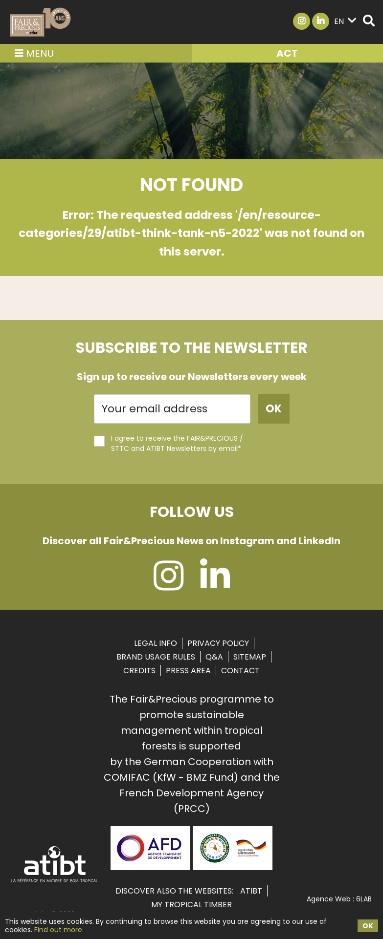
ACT (287, 53)
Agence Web (329, 899)
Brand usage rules (155, 656)
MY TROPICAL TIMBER (191, 904)
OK (367, 926)
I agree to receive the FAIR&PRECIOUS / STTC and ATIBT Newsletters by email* (168, 443)
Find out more (58, 930)
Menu (34, 53)
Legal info (155, 643)
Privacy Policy (218, 643)
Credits (139, 670)
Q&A (214, 656)
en (345, 21)
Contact (240, 670)
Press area (188, 670)
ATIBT (251, 890)
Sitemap (249, 656)
